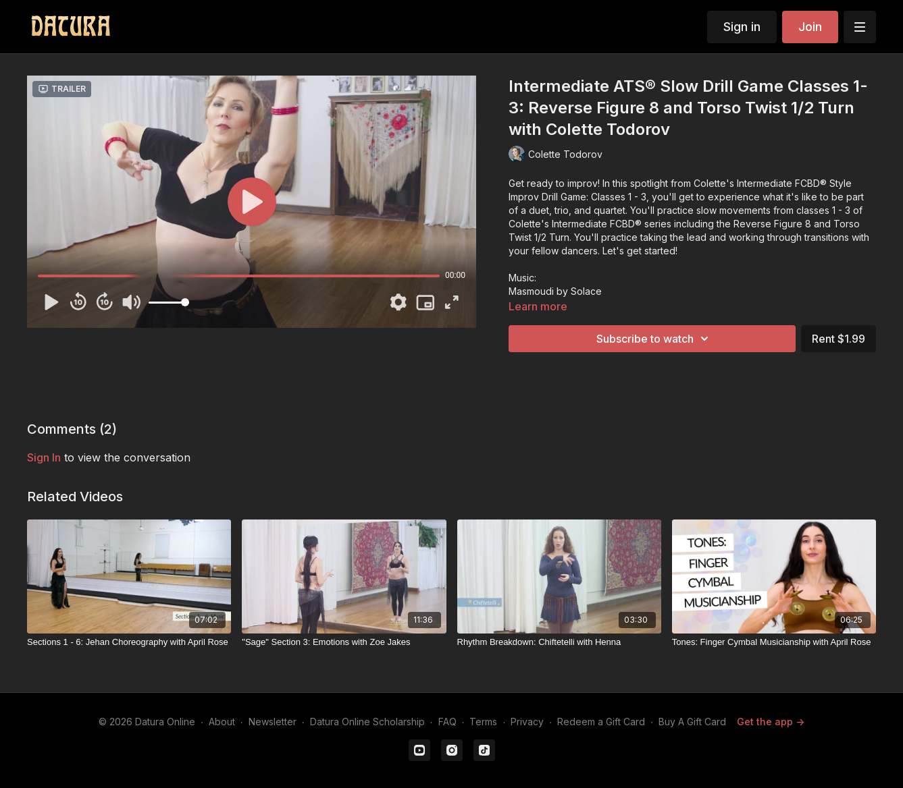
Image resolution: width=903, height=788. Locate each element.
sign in (44, 457)
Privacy (527, 721)
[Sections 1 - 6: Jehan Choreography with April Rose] (129, 642)
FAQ (447, 721)
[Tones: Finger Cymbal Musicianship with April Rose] (774, 642)
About (222, 721)
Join (810, 27)
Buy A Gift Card (692, 721)
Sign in (741, 27)
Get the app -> (770, 721)
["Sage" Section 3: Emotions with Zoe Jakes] (344, 642)
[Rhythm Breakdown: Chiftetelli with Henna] (559, 642)
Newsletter (272, 721)
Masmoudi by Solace (555, 291)
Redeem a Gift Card (601, 721)
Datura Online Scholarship (367, 721)
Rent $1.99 (838, 338)
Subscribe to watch (654, 339)
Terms (483, 721)
